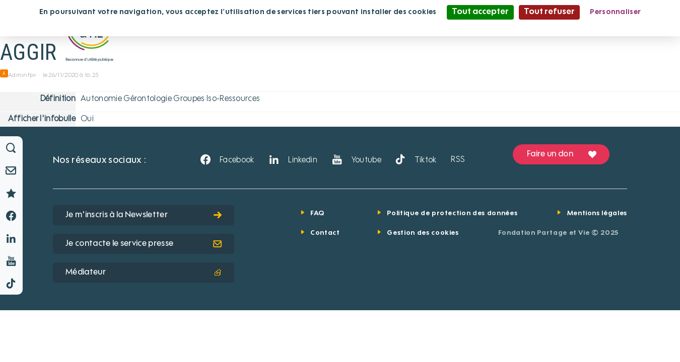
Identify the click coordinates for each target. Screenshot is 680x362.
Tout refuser (549, 12)
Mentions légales (597, 213)
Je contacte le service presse (143, 244)
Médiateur (143, 272)
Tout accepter (480, 12)
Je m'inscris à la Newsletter (143, 215)
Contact (325, 233)
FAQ (317, 213)
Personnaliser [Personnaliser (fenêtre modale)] (615, 12)
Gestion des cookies (422, 233)
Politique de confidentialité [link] (340, 26)
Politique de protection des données (452, 213)
